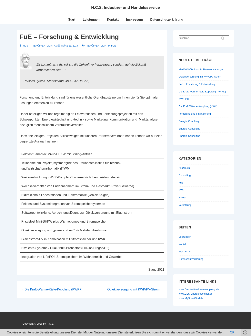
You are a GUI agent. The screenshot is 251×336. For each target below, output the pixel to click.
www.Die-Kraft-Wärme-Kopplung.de (199, 289)
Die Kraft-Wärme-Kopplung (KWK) (198, 106)
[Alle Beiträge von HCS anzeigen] (24, 45)
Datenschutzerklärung (166, 19)
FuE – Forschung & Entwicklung (197, 84)
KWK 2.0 (184, 99)
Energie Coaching (189, 121)
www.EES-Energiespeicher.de (196, 293)
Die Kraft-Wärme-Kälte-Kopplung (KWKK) (202, 91)
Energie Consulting (189, 135)
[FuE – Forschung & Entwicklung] (69, 45)
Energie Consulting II (190, 128)
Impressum (134, 19)
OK (232, 332)
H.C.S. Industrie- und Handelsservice (125, 7)
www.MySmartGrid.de (191, 298)
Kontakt (113, 19)
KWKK (182, 197)
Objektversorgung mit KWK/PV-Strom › (134, 289)
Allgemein (184, 167)
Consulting (185, 175)
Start (71, 19)
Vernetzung (185, 205)
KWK (182, 190)
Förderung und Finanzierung (195, 113)
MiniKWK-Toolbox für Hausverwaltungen (201, 69)
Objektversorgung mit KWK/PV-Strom (200, 76)
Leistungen (91, 19)
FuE (113, 45)
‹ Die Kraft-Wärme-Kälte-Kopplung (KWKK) (53, 289)
